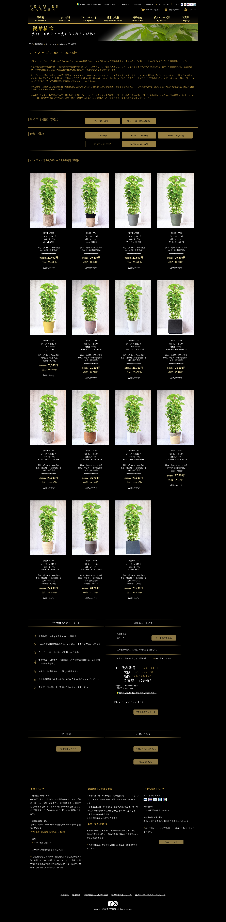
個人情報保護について (121, 894)
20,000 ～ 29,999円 (102, 144)
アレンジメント (89, 19)
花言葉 (185, 19)
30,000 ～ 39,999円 (139, 144)
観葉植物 (137, 19)
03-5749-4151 (147, 668)
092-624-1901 (142, 676)
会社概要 (76, 894)
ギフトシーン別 (161, 19)
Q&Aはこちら (145, 762)
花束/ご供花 (113, 18)
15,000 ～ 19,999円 (175, 135)
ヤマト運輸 (34, 832)
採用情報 (65, 894)
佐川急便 (52, 832)
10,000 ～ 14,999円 (139, 135)
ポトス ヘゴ (50, 44)
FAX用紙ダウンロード (146, 712)
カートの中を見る (164, 638)
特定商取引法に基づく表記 (96, 894)
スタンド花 (64, 19)
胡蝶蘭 (40, 19)
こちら (153, 658)
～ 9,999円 (102, 135)
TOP (31, 44)
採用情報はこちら (68, 749)
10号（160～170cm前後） (139, 121)
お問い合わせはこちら (146, 749)
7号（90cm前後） (103, 121)
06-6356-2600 (142, 672)
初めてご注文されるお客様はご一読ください (137, 693)
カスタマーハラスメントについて (150, 894)
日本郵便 (61, 832)
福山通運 (44, 832)
